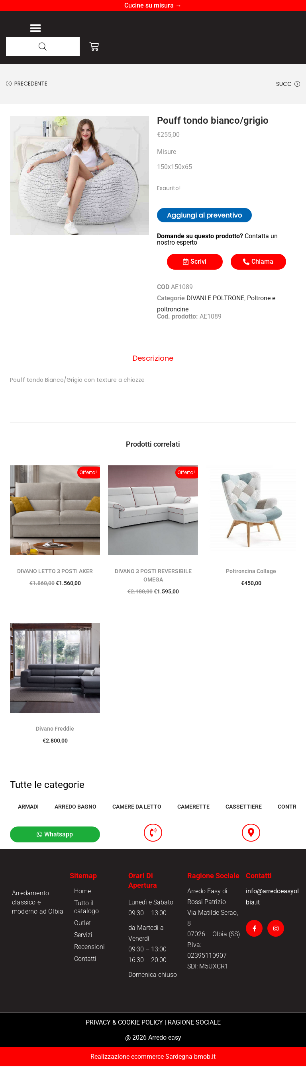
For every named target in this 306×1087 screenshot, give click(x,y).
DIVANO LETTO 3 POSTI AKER (55, 590)
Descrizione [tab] (153, 378)
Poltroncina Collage (251, 590)
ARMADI (28, 826)
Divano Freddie (55, 748)
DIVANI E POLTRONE (215, 319)
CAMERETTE (193, 826)
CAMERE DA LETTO (136, 826)
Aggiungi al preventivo (204, 236)
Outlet (82, 943)
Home (82, 912)
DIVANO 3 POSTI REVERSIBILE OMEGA (153, 594)
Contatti (85, 979)
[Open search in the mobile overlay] (43, 68)
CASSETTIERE (244, 826)
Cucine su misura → (153, 5)
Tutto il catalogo (86, 927)
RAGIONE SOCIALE (194, 1043)
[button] (35, 39)
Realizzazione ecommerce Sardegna (141, 1077)
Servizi (83, 955)
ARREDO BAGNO (75, 826)
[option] (79, 197)
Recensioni (89, 967)
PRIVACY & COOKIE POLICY (124, 1043)
